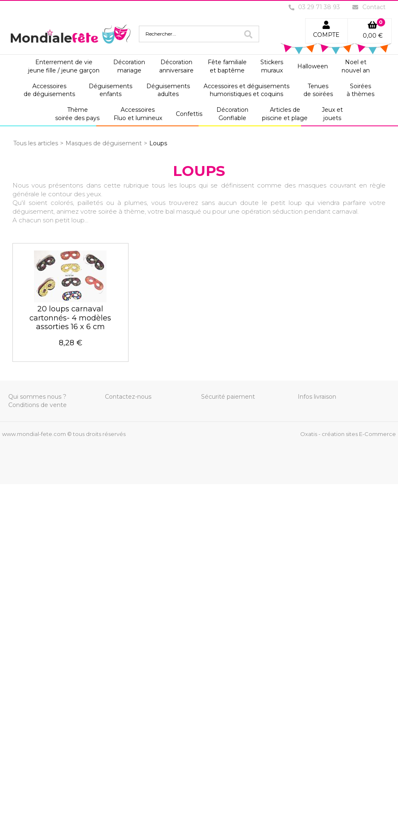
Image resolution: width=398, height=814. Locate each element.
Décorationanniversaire (176, 66)
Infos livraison (317, 396)
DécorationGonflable (232, 114)
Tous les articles (35, 143)
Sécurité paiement (228, 396)
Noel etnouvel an (356, 66)
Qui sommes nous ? (37, 396)
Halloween (312, 66)
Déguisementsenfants (110, 90)
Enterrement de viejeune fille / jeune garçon (64, 66)
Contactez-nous (128, 396)
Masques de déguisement (104, 143)
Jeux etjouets (332, 114)
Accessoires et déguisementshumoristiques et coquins (246, 90)
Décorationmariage (129, 66)
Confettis (189, 114)
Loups (158, 143)
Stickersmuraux (271, 66)
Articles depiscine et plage (285, 114)
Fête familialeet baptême (227, 66)
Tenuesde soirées (318, 90)
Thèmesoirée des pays (77, 114)
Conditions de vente (37, 405)
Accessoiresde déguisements (49, 90)
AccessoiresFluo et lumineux (138, 114)
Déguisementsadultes (168, 90)
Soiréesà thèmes (360, 90)
